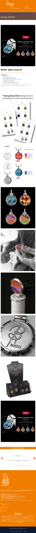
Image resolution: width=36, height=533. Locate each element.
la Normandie (23, 85)
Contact (25, 531)
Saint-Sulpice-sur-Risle (13, 85)
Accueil (12, 531)
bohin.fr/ (2, 87)
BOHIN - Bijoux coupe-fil (11, 69)
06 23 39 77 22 (28, 8)
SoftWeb (25, 528)
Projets (16, 531)
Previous (2, 458)
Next (34, 458)
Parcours (20, 531)
